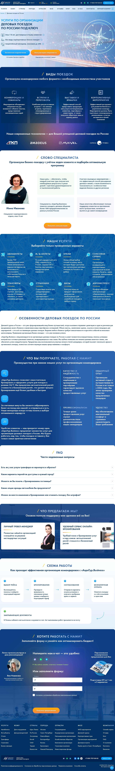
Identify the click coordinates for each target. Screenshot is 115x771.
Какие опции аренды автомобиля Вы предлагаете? (26, 488)
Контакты (91, 9)
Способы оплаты (80, 766)
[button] (4, 9)
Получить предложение (46, 710)
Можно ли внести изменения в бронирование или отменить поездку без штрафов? (41, 495)
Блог (68, 9)
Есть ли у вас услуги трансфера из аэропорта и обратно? (28, 467)
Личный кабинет (104, 9)
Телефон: (36, 676)
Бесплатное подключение (15, 52)
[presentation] (46, 702)
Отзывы (60, 9)
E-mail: (35, 685)
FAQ (73, 9)
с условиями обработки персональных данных (56, 695)
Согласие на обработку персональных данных (41, 766)
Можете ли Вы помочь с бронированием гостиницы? (26, 481)
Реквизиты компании (66, 766)
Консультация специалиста (45, 52)
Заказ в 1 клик (108, 2)
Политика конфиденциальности (12, 766)
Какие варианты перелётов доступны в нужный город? (27, 474)
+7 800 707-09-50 (96, 3)
